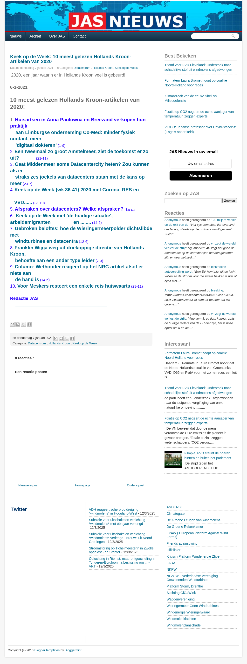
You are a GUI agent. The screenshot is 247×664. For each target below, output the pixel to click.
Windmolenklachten (181, 619)
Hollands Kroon (103, 68)
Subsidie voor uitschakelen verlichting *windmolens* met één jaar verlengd (117, 522)
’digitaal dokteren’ (36, 145)
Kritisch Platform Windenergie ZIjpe (193, 556)
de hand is (27, 279)
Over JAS (57, 36)
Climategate (176, 514)
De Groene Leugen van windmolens (193, 520)
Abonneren (200, 175)
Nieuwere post (28, 485)
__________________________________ (59, 304)
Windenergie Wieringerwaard (188, 612)
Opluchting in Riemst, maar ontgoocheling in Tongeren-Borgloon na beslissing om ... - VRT (122, 562)
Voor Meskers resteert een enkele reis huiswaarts (73, 286)
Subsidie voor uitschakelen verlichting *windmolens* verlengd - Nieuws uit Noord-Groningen (121, 538)
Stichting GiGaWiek (181, 593)
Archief (35, 36)
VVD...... (23, 202)
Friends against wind (182, 543)
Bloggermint (73, 650)
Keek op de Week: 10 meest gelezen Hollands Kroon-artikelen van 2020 (70, 59)
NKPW (172, 569)
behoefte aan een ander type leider (55, 260)
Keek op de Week (126, 68)
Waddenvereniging (181, 599)
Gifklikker (174, 550)
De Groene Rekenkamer (185, 527)
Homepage (82, 485)
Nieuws (15, 36)
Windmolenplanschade (184, 625)
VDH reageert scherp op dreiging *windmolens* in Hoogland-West (113, 511)
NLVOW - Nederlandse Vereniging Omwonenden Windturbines (192, 578)
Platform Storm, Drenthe (185, 586)
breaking (217, 290)
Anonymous (173, 220)
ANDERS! (174, 507)
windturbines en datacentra (46, 241)
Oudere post (135, 485)
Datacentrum (82, 68)
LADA (171, 563)
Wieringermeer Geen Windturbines (193, 606)
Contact (79, 36)
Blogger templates (47, 650)
